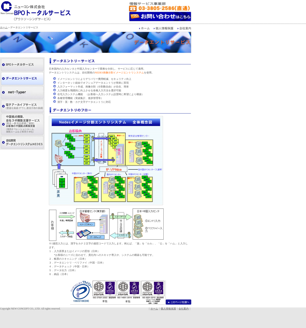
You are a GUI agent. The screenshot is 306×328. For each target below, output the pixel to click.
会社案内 (183, 308)
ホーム (4, 27)
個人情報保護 (168, 308)
